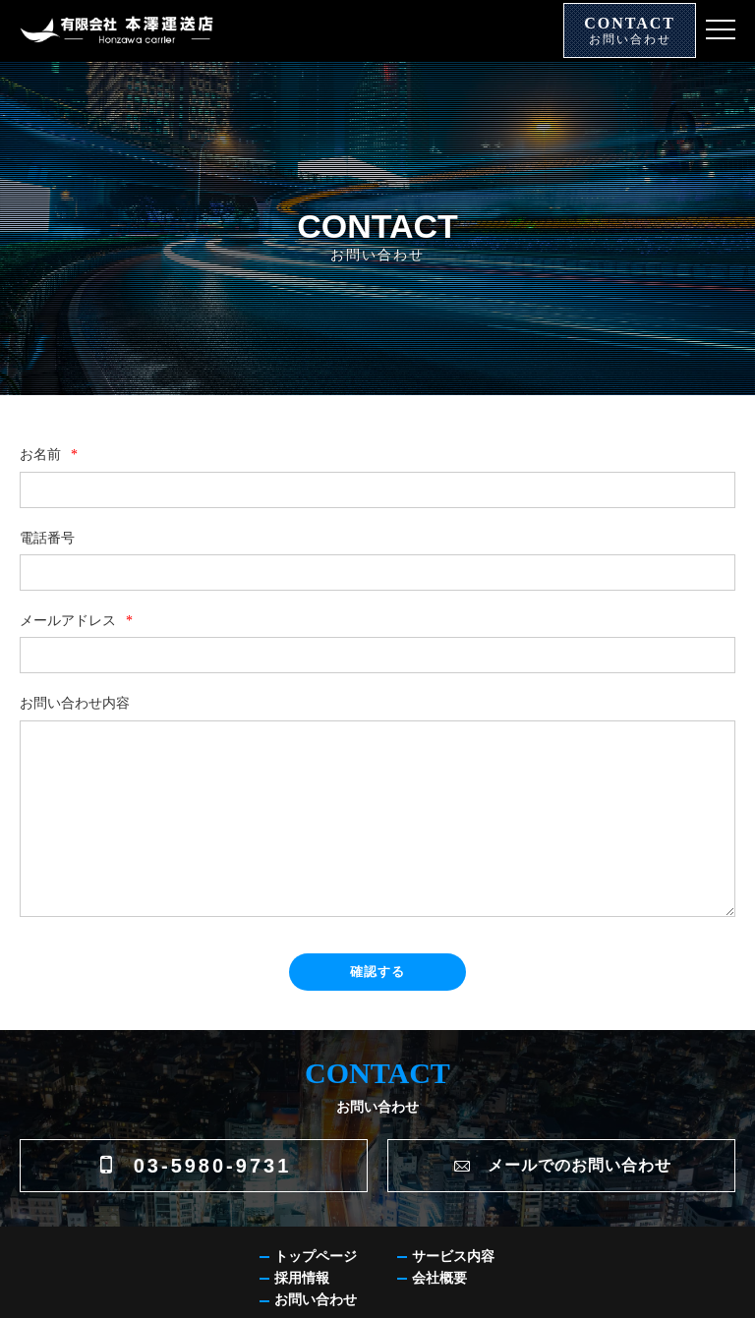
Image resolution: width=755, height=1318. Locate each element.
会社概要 (439, 1278)
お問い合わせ (315, 1299)
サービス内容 (453, 1256)
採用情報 (301, 1278)
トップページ (315, 1256)
